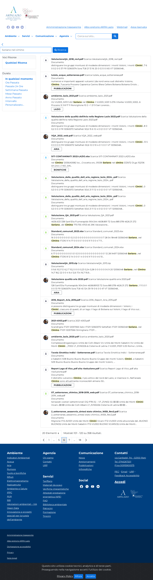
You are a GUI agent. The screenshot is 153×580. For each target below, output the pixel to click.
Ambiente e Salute (17, 488)
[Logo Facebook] (8, 27)
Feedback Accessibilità (127, 475)
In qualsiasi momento (19, 78)
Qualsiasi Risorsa (16, 62)
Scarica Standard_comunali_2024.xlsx (104, 247)
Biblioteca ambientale (55, 504)
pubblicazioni (63, 88)
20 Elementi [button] (52, 434)
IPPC (9, 492)
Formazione (49, 512)
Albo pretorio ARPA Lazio (99, 27)
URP (45, 465)
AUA (9, 496)
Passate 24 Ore (14, 86)
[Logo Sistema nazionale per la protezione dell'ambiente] (30, 13)
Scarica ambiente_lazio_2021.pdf (95, 95)
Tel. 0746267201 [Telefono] (123, 461)
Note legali (12, 558)
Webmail (122, 27)
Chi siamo (48, 457)
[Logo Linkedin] (22, 27)
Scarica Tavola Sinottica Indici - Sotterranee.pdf (120, 352)
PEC (117, 471)
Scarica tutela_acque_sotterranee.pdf (103, 75)
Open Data (13, 508)
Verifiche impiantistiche (56, 489)
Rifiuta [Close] (79, 576)
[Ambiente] (13, 36)
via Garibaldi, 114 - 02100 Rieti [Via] (130, 457)
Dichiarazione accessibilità (19, 547)
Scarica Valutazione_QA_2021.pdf (96, 215)
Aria (9, 465)
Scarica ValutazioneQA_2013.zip (94, 263)
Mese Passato (13, 93)
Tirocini (47, 516)
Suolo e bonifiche (16, 473)
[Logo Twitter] (13, 27)
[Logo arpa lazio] (13, 13)
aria (56, 149)
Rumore (11, 469)
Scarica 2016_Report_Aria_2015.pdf (99, 300)
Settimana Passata (16, 90)
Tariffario (47, 481)
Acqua (10, 461)
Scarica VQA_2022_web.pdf (87, 135)
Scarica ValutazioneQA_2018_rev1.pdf (103, 59)
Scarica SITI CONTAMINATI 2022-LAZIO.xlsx (112, 156)
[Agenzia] (66, 36)
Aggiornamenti (87, 461)
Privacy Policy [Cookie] (65, 576)
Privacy (10, 552)
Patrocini (48, 508)
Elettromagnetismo (17, 481)
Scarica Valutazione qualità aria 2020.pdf (109, 279)
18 (81, 441)
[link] (2, 44)
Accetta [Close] (91, 576)
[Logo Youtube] (18, 27)
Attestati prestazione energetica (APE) (54, 495)
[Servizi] (28, 36)
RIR (9, 500)
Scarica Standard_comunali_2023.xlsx (103, 231)
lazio (57, 109)
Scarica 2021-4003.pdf (78, 320)
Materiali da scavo (52, 485)
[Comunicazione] (46, 36)
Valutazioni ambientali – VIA (22, 504)
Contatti (47, 461)
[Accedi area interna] (120, 482)
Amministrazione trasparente (63, 27)
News (82, 457)
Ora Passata (12, 82)
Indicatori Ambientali (18, 457)
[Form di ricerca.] (94, 36)
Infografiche (85, 469)
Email (124, 471)
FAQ (45, 500)
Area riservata (139, 27)
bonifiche (60, 169)
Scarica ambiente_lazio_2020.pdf (96, 336)
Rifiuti (10, 477)
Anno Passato (13, 97)
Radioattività (14, 484)
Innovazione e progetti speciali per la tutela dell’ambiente (19, 516)
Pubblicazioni (86, 465)
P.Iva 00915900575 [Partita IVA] (124, 465)
